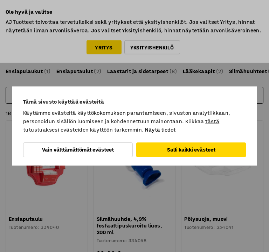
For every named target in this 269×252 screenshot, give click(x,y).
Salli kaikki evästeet (191, 149)
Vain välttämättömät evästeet (78, 149)
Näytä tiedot (160, 129)
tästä (212, 121)
